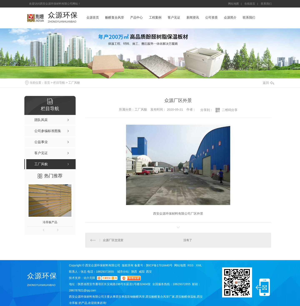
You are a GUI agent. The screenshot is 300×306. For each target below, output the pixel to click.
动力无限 (89, 278)
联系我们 (266, 3)
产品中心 (136, 17)
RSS (191, 265)
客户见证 (174, 17)
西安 (149, 271)
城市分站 (123, 271)
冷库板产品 (50, 222)
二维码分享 (230, 110)
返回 (268, 82)
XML (199, 265)
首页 (47, 82)
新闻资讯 (192, 17)
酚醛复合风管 (114, 17)
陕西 (134, 271)
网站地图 (233, 3)
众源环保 (63, 15)
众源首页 (92, 17)
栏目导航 (59, 82)
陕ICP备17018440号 (159, 265)
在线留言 (249, 3)
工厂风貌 (74, 82)
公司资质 (211, 17)
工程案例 (155, 17)
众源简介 (230, 17)
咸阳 (142, 271)
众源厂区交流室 (113, 240)
